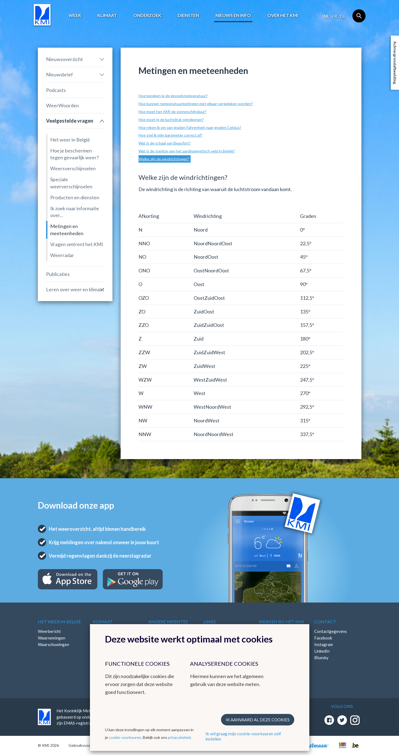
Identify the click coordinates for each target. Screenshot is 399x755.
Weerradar (62, 255)
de (343, 16)
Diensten (188, 15)
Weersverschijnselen (73, 168)
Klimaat (107, 15)
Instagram (323, 644)
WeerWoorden (62, 105)
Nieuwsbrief (59, 74)
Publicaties (58, 274)
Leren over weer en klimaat (75, 289)
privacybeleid (179, 737)
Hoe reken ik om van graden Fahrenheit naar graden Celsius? (189, 127)
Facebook (323, 637)
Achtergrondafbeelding (395, 62)
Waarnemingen (51, 637)
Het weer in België (70, 140)
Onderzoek (147, 15)
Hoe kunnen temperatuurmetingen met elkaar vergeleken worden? (195, 103)
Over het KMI (282, 15)
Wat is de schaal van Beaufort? (164, 143)
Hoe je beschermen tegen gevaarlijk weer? (74, 154)
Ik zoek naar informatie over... (74, 211)
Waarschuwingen (53, 644)
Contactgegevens (330, 631)
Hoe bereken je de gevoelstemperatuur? (173, 95)
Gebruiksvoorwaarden (88, 745)
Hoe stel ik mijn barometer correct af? (170, 135)
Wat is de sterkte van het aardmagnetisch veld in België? (186, 151)
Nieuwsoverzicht (64, 59)
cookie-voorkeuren (125, 737)
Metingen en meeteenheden (66, 229)
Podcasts (56, 90)
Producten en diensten (74, 197)
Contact (325, 621)
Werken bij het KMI (281, 621)
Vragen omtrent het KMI (76, 244)
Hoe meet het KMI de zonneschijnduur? (172, 111)
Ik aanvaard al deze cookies (258, 719)
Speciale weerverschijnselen (71, 182)
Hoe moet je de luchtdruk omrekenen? (171, 119)
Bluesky (321, 657)
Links (209, 621)
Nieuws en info (233, 15)
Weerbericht (49, 631)
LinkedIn (322, 651)
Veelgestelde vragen (69, 121)
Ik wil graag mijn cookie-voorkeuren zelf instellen (243, 736)
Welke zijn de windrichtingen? (163, 159)
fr (334, 16)
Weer (75, 15)
